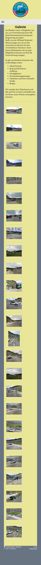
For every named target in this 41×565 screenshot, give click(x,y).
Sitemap (18, 547)
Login (35, 547)
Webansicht (33, 549)
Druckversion (9, 547)
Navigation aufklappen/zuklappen (20, 22)
